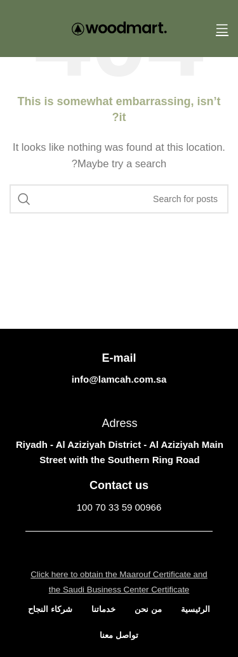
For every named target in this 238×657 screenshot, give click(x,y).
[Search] (119, 199)
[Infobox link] (119, 496)
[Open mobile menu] (222, 28)
